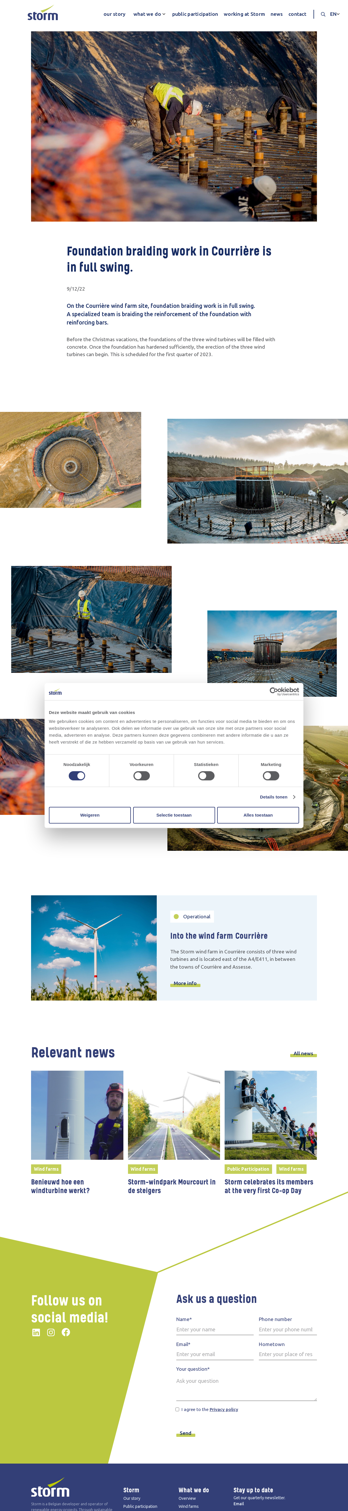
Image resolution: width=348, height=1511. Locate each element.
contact (297, 14)
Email (239, 1504)
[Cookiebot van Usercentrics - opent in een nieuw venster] (274, 691)
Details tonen (273, 796)
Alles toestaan (258, 815)
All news (303, 1053)
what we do (147, 14)
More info (185, 983)
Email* (183, 1344)
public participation (195, 14)
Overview (187, 1498)
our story (114, 14)
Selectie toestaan (174, 815)
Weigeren (90, 815)
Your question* (193, 1369)
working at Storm (244, 14)
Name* (184, 1319)
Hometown (272, 1344)
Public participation (140, 1506)
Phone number (275, 1319)
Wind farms (189, 1506)
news (277, 14)
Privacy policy (224, 1409)
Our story (131, 1498)
